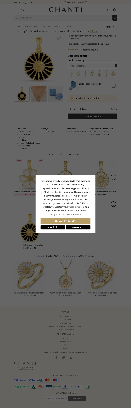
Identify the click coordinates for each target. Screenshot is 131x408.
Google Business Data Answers (65, 214)
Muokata (78, 227)
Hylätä (53, 227)
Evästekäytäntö (75, 206)
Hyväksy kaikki (65, 221)
